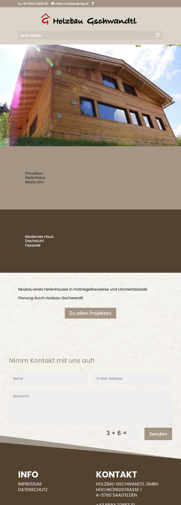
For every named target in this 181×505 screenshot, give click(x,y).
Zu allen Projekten (90, 313)
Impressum (29, 484)
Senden (158, 434)
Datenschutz (33, 490)
